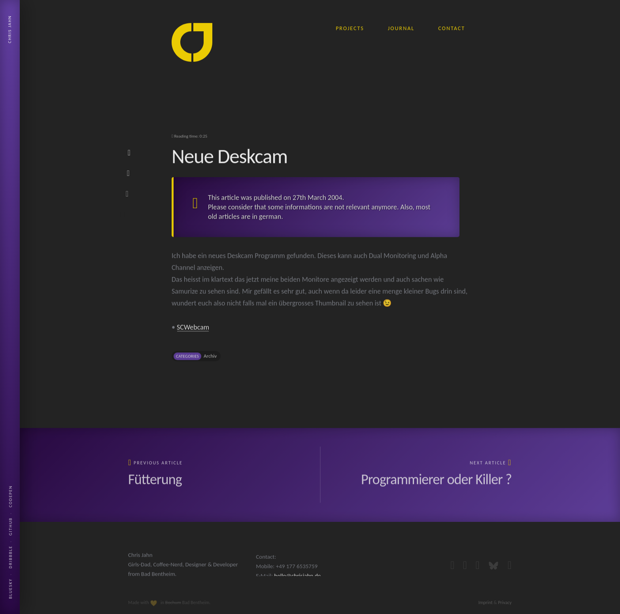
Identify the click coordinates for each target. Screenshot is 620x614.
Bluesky (10, 588)
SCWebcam (193, 333)
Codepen (10, 496)
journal (401, 26)
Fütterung (155, 484)
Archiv (210, 362)
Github (10, 527)
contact (451, 26)
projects (350, 26)
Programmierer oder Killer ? (436, 484)
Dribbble (10, 557)
